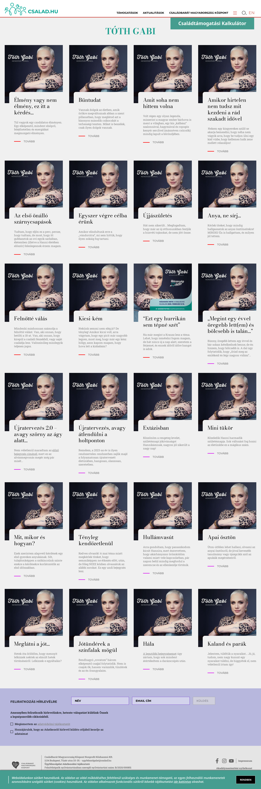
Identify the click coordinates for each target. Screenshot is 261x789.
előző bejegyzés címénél (36, 451)
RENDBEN (245, 779)
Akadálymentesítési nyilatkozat (234, 768)
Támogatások (127, 12)
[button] (235, 13)
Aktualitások (153, 12)
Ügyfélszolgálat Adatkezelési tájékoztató (67, 764)
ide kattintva (182, 782)
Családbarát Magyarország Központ (198, 12)
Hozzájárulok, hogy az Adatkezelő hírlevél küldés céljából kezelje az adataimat (59, 731)
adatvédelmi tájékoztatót (54, 724)
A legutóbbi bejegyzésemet (160, 653)
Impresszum (245, 760)
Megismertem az (42, 724)
